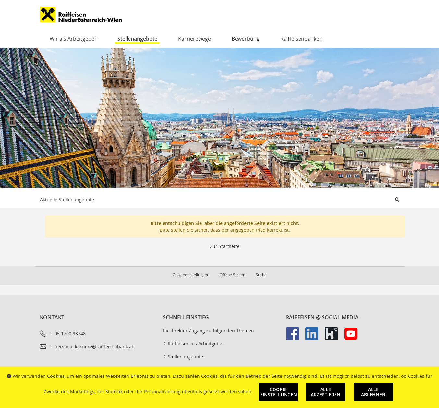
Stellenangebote (137, 38)
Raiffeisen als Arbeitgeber (193, 343)
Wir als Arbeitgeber (73, 38)
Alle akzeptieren (325, 392)
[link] (295, 337)
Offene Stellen (232, 275)
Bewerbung (246, 38)
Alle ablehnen (373, 392)
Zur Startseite (224, 246)
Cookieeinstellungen (191, 275)
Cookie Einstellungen (278, 392)
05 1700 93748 (68, 333)
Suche (261, 275)
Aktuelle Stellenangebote (67, 199)
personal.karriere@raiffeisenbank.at (91, 346)
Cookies (56, 376)
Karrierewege (194, 38)
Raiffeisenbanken (301, 38)
